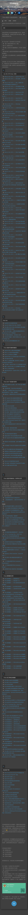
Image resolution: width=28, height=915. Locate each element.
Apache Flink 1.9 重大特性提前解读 (12, 350)
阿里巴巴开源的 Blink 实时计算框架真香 (13, 809)
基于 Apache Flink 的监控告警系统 (12, 717)
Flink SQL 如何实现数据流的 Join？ (12, 340)
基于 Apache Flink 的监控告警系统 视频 (13, 400)
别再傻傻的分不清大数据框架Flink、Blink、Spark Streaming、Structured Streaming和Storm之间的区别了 (13, 512)
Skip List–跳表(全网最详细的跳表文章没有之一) (15, 798)
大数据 (10, 20)
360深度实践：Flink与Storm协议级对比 (13, 388)
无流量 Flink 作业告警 (9, 406)
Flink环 (6, 698)
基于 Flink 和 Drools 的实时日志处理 (13, 416)
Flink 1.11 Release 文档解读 (11, 354)
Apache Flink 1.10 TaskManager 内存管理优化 (15, 356)
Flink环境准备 (8, 696)
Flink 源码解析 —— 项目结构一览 (12, 580)
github (15, 13)
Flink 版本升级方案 (9, 358)
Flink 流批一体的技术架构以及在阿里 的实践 (14, 412)
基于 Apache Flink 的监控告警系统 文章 (13, 398)
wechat (8, 13)
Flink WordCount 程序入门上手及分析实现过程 (15, 700)
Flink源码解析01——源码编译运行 (12, 719)
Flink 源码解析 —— (9, 582)
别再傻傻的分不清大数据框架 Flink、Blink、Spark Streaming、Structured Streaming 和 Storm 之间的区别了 (14, 692)
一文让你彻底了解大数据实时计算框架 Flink (14, 508)
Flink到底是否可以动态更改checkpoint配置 (14, 749)
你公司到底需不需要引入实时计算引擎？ (14, 506)
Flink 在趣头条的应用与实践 (11, 465)
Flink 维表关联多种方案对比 (11, 433)
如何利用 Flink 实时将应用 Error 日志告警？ (14, 410)
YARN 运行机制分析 (9, 804)
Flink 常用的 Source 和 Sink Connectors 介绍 (15, 547)
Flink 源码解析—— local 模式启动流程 (13, 586)
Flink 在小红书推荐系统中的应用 (12, 461)
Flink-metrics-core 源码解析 (19, 637)
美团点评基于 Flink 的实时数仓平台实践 (13, 435)
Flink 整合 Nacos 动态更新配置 (11, 682)
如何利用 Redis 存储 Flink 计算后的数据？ (14, 569)
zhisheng (14, 3)
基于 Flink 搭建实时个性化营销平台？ (13, 414)
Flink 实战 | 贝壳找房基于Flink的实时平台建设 (15, 463)
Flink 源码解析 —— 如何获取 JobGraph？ (14, 607)
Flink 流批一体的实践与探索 (11, 427)
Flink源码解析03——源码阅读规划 (12, 723)
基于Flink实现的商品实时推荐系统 (12, 780)
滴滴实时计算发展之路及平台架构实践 (13, 451)
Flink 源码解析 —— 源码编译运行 (12, 578)
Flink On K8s (18, 207)
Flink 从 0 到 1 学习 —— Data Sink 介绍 (13, 98)
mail (12, 13)
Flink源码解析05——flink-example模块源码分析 (15, 727)
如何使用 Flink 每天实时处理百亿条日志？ (14, 453)
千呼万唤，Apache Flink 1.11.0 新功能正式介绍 (15, 364)
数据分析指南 (8, 786)
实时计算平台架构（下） (10, 778)
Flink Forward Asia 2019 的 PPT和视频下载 (14, 772)
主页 (6, 9)
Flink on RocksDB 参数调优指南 (12, 792)
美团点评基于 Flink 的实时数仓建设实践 (13, 455)
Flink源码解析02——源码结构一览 (12, 721)
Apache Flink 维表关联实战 (11, 408)
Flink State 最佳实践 (20, 221)
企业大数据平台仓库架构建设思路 (12, 807)
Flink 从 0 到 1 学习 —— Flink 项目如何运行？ (15, 123)
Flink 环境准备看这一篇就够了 (11, 515)
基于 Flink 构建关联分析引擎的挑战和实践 (14, 449)
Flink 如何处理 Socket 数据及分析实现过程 (14, 522)
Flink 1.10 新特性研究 (9, 368)
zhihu (19, 13)
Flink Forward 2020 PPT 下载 (11, 774)
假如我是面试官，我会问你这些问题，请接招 (15, 802)
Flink (9, 9)
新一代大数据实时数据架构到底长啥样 (13, 418)
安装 (10, 698)
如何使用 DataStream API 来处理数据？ (13, 541)
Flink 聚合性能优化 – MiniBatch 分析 (13, 335)
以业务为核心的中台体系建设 (11, 796)
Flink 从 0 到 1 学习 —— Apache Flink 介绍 (14, 76)
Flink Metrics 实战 (17, 668)
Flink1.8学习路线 (8, 782)
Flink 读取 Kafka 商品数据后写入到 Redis (14, 715)
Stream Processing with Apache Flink (13, 800)
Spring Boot (20, 9)
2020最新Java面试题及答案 (11, 794)
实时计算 (14, 20)
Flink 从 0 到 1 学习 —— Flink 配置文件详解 (14, 86)
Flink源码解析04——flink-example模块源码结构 (15, 725)
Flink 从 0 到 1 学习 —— (10, 78)
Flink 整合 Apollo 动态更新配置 (11, 680)
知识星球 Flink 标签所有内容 (11, 323)
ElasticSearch (14, 9)
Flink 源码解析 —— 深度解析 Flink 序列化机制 (15, 631)
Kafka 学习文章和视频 (9, 784)
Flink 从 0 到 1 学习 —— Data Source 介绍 (14, 92)
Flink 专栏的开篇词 (9, 684)
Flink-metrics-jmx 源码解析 (19, 654)
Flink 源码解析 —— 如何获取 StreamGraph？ (15, 609)
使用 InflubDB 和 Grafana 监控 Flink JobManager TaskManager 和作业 (13, 184)
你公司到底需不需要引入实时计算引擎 (13, 686)
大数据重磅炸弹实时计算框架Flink (12, 497)
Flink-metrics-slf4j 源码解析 (19, 656)
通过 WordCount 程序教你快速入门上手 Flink (15, 520)
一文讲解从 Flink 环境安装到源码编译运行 (14, 517)
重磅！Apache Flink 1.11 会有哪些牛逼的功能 (15, 366)
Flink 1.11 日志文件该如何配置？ (12, 352)
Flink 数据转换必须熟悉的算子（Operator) (14, 532)
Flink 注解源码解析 (17, 666)
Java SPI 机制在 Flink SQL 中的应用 (13, 325)
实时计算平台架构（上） (10, 776)
